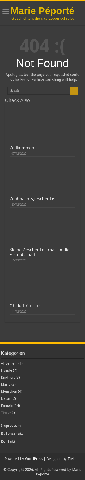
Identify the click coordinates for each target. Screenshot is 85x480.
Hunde (6, 370)
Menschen (9, 391)
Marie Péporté (42, 10)
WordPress (34, 459)
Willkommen (22, 147)
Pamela (7, 405)
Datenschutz (12, 433)
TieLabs (74, 459)
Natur (6, 398)
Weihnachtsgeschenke (32, 198)
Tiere (5, 412)
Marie (5, 384)
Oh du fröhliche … (28, 305)
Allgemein (9, 363)
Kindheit (8, 377)
